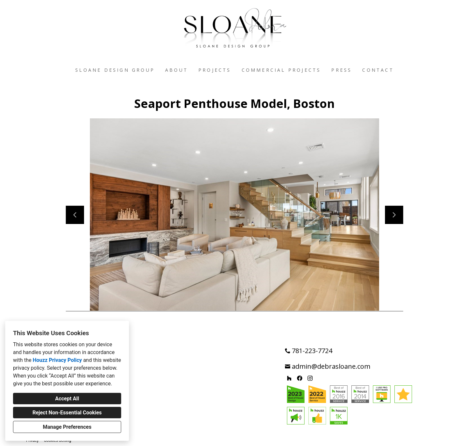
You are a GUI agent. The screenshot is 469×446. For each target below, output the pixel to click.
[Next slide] (394, 215)
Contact (377, 70)
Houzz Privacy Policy (57, 360)
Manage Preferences (67, 427)
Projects (214, 70)
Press (341, 70)
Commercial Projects (281, 70)
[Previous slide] (75, 215)
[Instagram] (310, 378)
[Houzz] (289, 378)
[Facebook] (299, 378)
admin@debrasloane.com (331, 366)
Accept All (67, 398)
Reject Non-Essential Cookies (67, 412)
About (176, 70)
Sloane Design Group (115, 70)
